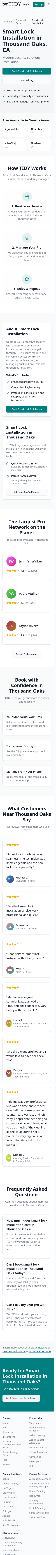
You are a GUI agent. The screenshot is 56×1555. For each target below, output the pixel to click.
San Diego (7, 1506)
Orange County (10, 1483)
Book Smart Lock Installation (27, 71)
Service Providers (38, 1452)
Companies (35, 1456)
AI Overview (8, 1537)
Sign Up (39, 4)
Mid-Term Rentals (38, 1447)
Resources (7, 1432)
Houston (6, 1501)
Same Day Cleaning (39, 1512)
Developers (35, 1461)
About (5, 1422)
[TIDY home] (11, 4)
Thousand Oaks (21, 22)
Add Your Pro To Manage (27, 492)
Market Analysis (10, 1550)
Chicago (6, 1511)
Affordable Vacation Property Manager (39, 1485)
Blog (4, 1427)
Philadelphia (8, 1520)
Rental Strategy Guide (10, 1454)
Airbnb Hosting (37, 1435)
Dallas (5, 1478)
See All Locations (11, 1525)
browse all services (40, 1351)
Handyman (35, 1495)
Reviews (6, 1464)
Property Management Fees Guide (11, 1444)
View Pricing (27, 80)
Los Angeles (8, 1492)
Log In (26, 4)
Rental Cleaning (37, 1508)
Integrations (8, 1436)
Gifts (31, 1466)
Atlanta (6, 1515)
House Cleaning (37, 1491)
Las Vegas (7, 1488)
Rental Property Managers (37, 1429)
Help (4, 1459)
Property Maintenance (36, 1502)
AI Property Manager (40, 1478)
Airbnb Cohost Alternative (36, 1441)
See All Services (37, 1517)
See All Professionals (26, 654)
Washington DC (10, 1497)
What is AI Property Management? (12, 1544)
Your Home (35, 1422)
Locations (7, 21)
